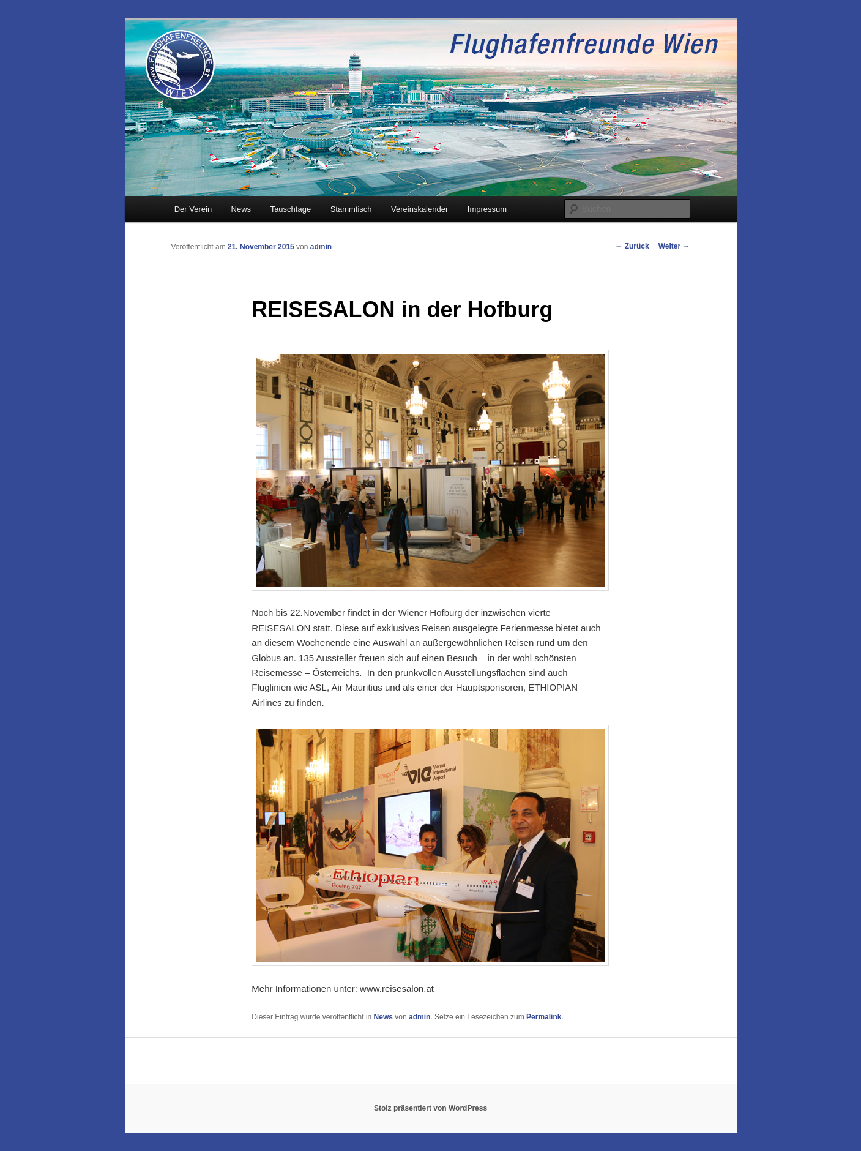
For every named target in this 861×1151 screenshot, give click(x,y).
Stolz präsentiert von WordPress (430, 1108)
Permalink (543, 1017)
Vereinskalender (419, 209)
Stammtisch (351, 209)
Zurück (632, 246)
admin (321, 246)
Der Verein (193, 209)
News (241, 209)
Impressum (487, 209)
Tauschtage (290, 209)
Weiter (674, 246)
